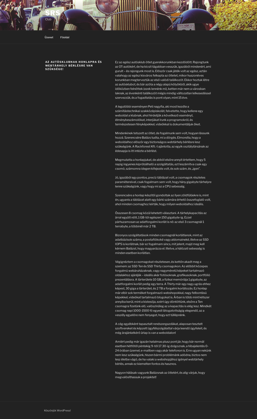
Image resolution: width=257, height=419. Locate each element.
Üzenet (49, 37)
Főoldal (64, 37)
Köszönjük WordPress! (57, 410)
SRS (53, 13)
